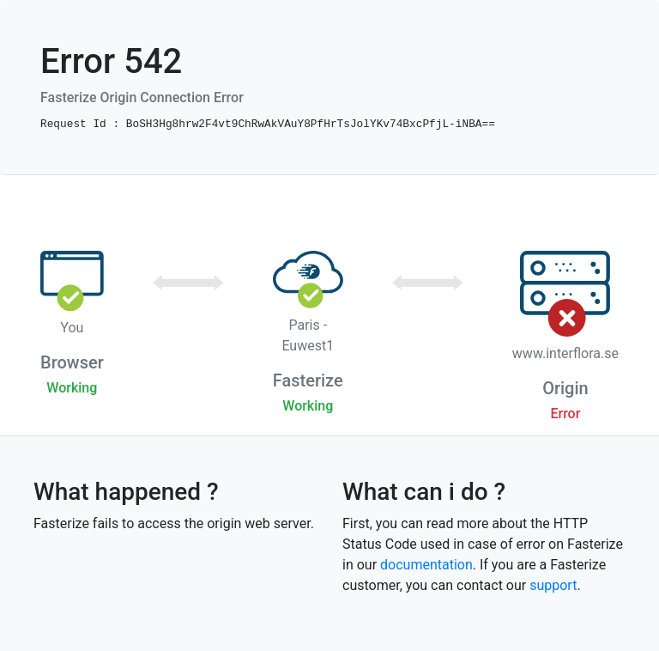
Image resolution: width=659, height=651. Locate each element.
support (553, 585)
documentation (426, 565)
